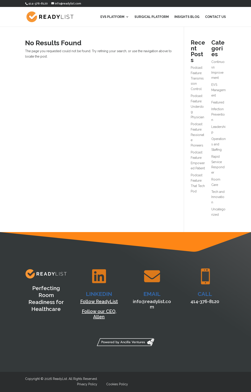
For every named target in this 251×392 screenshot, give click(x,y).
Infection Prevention (218, 114)
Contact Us (215, 17)
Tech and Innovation (218, 197)
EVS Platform (112, 17)
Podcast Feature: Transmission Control (197, 78)
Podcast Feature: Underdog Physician (197, 106)
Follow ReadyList (99, 301)
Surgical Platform (151, 17)
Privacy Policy (87, 384)
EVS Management (218, 90)
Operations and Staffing (218, 144)
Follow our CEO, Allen (99, 314)
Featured (217, 102)
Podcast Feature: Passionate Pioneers (197, 134)
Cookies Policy (117, 384)
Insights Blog (186, 17)
